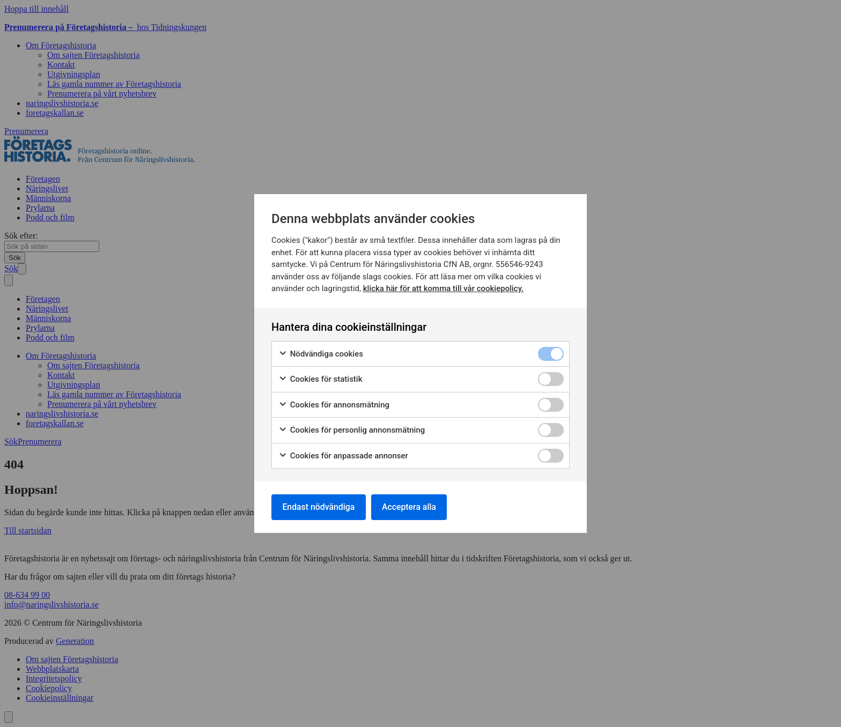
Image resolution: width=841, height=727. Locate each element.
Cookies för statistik (320, 379)
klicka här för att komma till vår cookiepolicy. (443, 288)
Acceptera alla (410, 507)
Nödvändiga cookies (320, 353)
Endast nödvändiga (319, 507)
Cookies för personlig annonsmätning (351, 430)
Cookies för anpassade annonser (343, 455)
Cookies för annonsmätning (333, 404)
